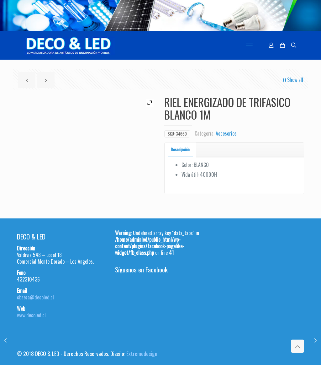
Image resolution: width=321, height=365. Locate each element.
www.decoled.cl (31, 315)
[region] (160, 15)
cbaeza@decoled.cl (35, 297)
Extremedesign (141, 353)
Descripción (180, 149)
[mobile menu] (249, 45)
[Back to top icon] (297, 346)
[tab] (180, 149)
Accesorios (226, 133)
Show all (292, 79)
